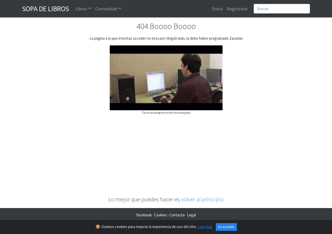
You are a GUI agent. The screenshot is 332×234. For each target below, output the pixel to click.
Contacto (177, 214)
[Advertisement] (166, 155)
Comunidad (106, 9)
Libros (81, 9)
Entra (217, 9)
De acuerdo (226, 227)
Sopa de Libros (45, 8)
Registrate (237, 9)
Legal (191, 214)
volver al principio (202, 199)
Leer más (205, 226)
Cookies (160, 214)
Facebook (144, 214)
